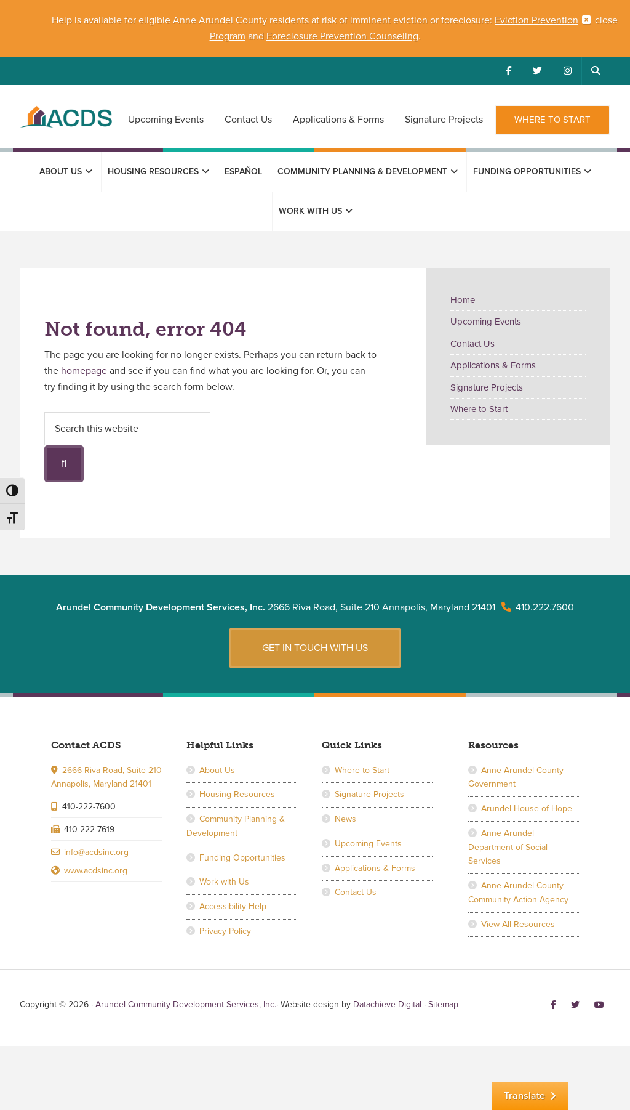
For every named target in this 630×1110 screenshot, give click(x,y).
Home (462, 300)
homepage (84, 371)
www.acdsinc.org (95, 870)
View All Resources (518, 924)
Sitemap (443, 1004)
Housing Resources (237, 794)
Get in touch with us (315, 648)
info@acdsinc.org (96, 852)
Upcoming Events (485, 321)
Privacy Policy (225, 931)
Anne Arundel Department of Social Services (508, 847)
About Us (217, 770)
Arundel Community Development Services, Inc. (66, 123)
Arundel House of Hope (526, 808)
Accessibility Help (232, 906)
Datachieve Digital (387, 1004)
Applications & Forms (493, 365)
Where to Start (479, 409)
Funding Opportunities (242, 858)
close (606, 20)
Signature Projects (486, 387)
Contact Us (472, 343)
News (345, 819)
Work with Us (224, 882)
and (255, 36)
